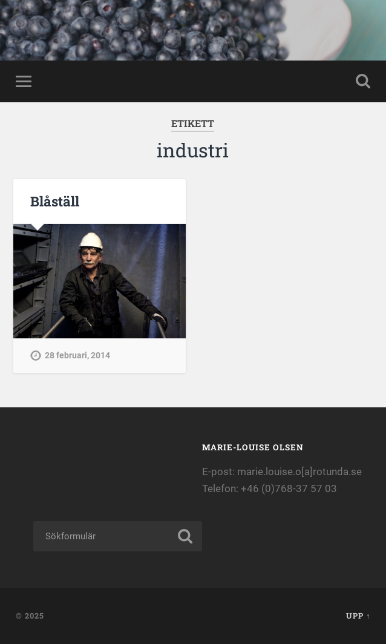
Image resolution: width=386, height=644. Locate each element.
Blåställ (54, 201)
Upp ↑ (358, 615)
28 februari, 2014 (77, 355)
